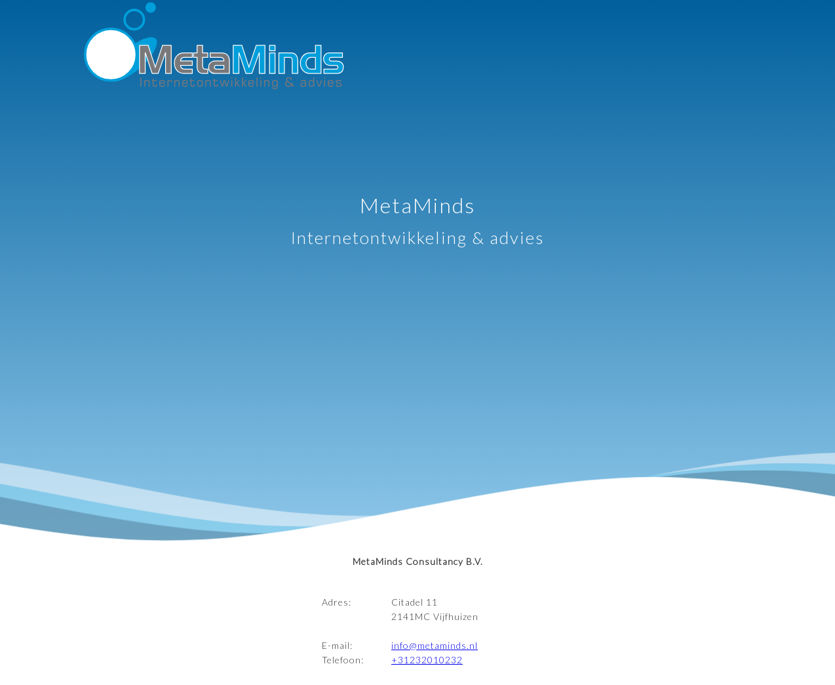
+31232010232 (427, 659)
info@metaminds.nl (434, 645)
